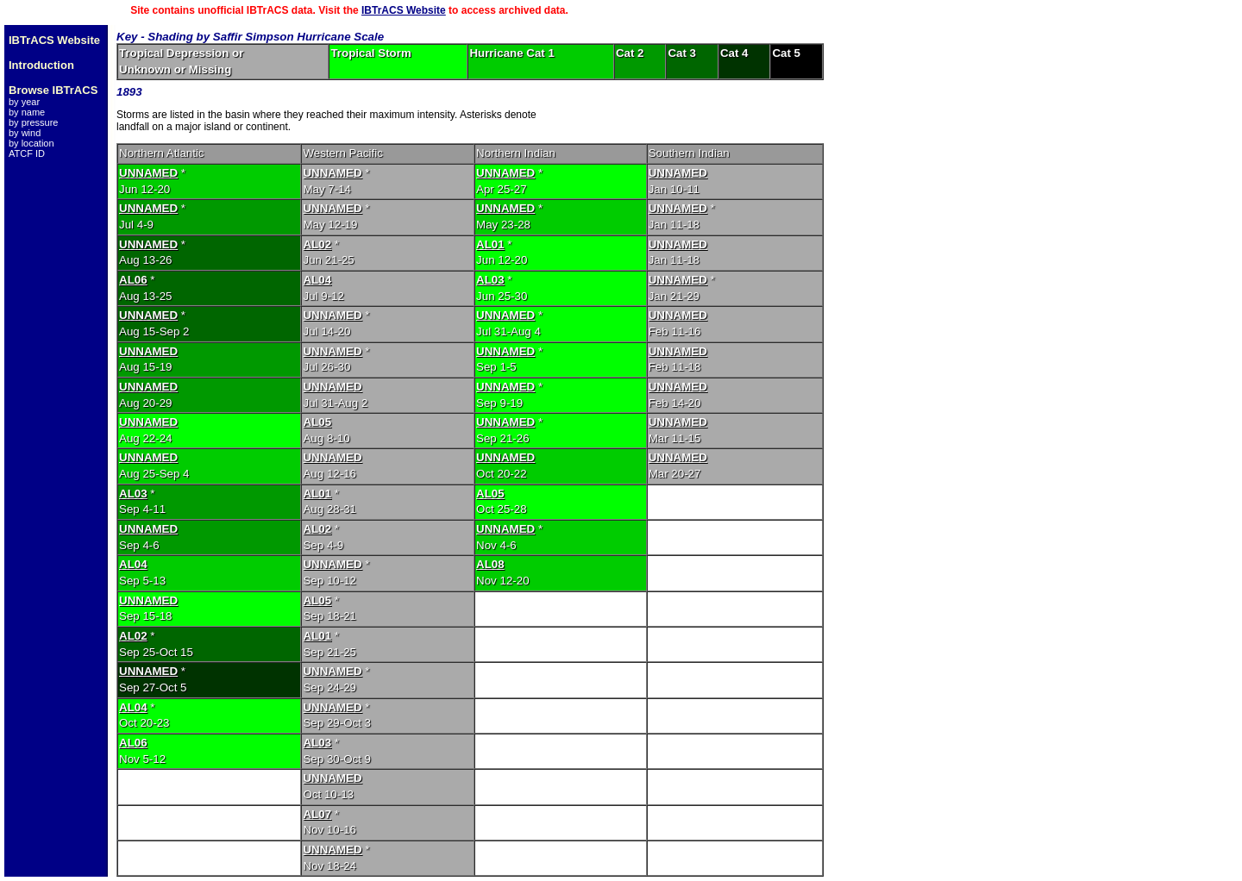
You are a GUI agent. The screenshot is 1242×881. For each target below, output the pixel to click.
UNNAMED (148, 172)
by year (24, 102)
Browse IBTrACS (53, 90)
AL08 (490, 564)
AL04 (317, 279)
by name (27, 112)
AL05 (317, 422)
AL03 (490, 279)
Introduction (41, 65)
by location (31, 143)
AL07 (317, 814)
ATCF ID (27, 153)
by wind (25, 133)
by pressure (33, 122)
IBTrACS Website (403, 10)
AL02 (317, 244)
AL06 (133, 279)
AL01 (490, 244)
